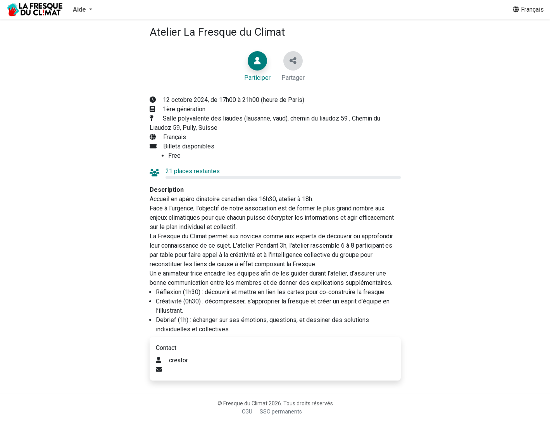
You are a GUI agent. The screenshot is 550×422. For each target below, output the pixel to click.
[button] (82, 9)
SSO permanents (281, 411)
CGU (247, 411)
